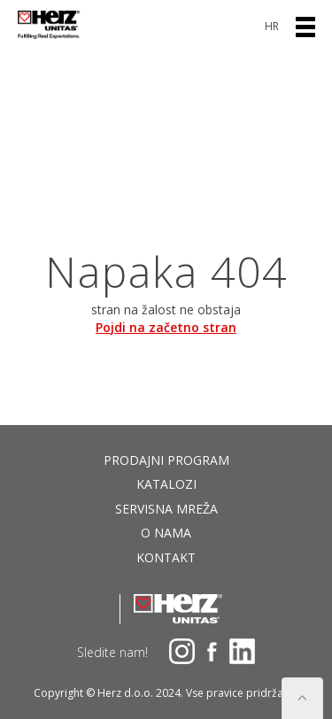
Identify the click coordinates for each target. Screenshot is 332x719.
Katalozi (166, 483)
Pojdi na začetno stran (166, 327)
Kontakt (166, 557)
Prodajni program (166, 460)
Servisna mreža (166, 508)
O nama (166, 532)
